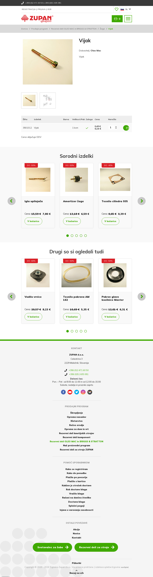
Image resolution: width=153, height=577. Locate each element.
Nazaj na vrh (77, 571)
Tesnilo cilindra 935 (115, 200)
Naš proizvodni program (76, 445)
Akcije (76, 529)
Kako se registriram (77, 469)
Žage (102, 29)
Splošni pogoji (76, 505)
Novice (76, 533)
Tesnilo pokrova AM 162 (76, 298)
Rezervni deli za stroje (96, 547)
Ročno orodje (76, 425)
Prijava (42, 9)
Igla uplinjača (34, 200)
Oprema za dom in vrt (76, 429)
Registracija (29, 9)
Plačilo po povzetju (76, 477)
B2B (49, 9)
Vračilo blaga (76, 493)
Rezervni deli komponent (76, 437)
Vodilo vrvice (33, 296)
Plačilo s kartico (76, 481)
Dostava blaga (76, 501)
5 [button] (85, 235)
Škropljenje (76, 412)
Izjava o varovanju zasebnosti (76, 509)
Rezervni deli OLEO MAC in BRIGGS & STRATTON (73, 29)
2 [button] (72, 235)
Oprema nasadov (76, 416)
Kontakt (76, 537)
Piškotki (76, 563)
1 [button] (67, 235)
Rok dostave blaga (76, 489)
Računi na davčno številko (76, 497)
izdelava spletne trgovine (107, 566)
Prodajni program (39, 29)
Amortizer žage (73, 200)
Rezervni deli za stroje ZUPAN (76, 449)
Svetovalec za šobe (53, 547)
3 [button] (76, 235)
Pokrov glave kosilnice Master (113, 298)
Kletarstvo (77, 421)
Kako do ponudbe (76, 473)
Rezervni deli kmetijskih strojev (76, 433)
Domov (24, 29)
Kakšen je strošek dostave (76, 485)
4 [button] (81, 235)
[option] (38, 195)
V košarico (35, 220)
